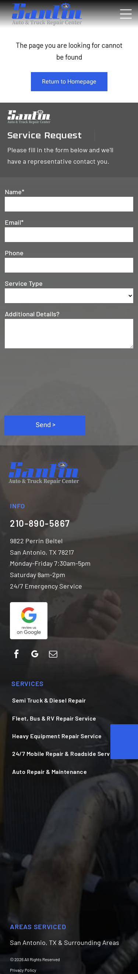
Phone (14, 253)
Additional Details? (32, 314)
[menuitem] (66, 700)
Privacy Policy (23, 970)
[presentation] (35, 381)
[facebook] (16, 655)
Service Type (24, 283)
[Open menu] (126, 14)
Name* (14, 192)
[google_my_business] (34, 655)
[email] (53, 655)
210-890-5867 (40, 523)
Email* (14, 222)
